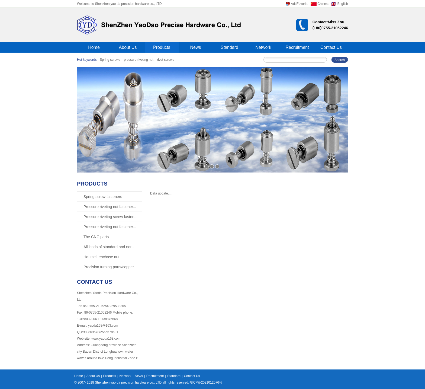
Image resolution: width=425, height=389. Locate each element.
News (195, 47)
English (339, 4)
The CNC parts (96, 237)
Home (94, 47)
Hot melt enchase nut (101, 257)
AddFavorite (297, 4)
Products (161, 47)
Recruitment (297, 47)
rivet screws (165, 60)
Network (263, 47)
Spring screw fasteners (102, 196)
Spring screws (110, 60)
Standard (229, 47)
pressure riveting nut (138, 60)
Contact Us (331, 47)
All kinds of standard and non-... (110, 247)
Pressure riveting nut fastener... (109, 207)
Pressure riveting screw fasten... (110, 217)
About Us (128, 47)
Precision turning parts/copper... (110, 267)
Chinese (320, 4)
